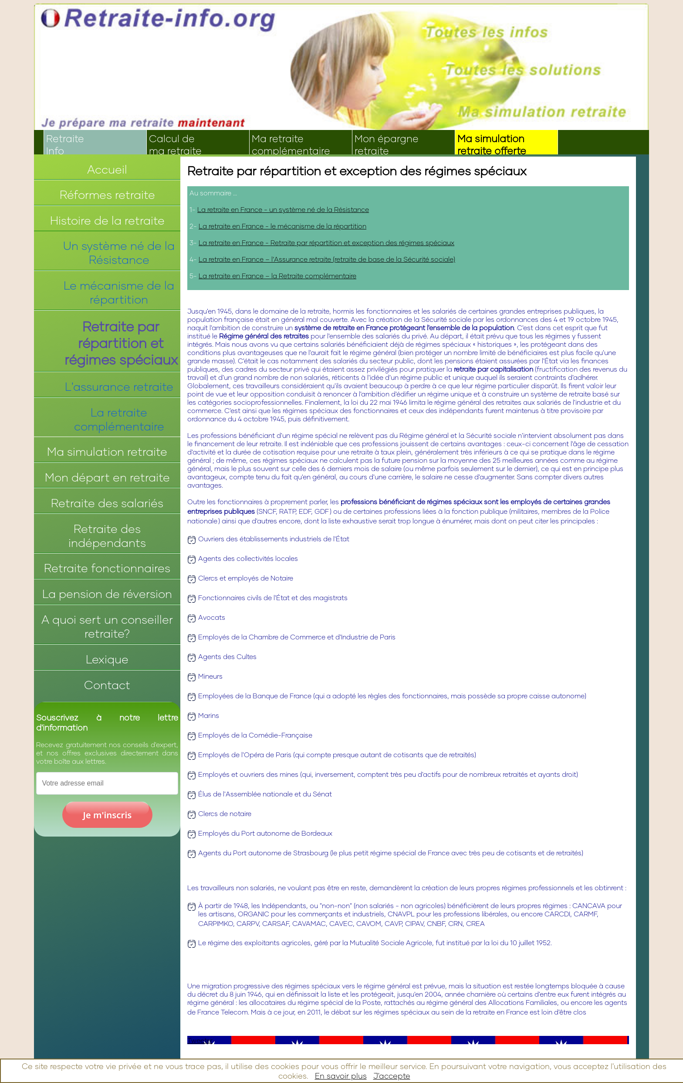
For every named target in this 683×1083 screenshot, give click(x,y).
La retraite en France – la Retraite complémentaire (277, 275)
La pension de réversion (107, 594)
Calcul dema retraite (175, 144)
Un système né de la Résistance (119, 252)
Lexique (107, 659)
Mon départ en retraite (107, 477)
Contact (107, 685)
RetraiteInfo (65, 144)
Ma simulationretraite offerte (491, 144)
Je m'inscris (107, 815)
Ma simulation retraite (107, 451)
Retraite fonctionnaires (107, 568)
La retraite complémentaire (119, 419)
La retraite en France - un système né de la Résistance (283, 209)
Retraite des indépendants (107, 536)
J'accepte (391, 1075)
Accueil (107, 169)
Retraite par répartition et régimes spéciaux (121, 343)
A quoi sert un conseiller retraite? (107, 626)
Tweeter (200, 1040)
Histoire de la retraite (107, 220)
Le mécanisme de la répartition (119, 292)
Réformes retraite (107, 195)
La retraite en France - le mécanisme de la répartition (282, 226)
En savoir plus (341, 1075)
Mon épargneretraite (387, 144)
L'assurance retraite (119, 386)
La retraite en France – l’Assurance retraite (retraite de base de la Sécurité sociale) (327, 259)
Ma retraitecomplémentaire (291, 144)
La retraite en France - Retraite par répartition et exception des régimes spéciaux (326, 242)
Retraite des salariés (107, 503)
